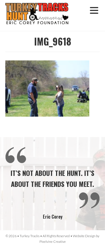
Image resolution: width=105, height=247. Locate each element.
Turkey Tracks (40, 15)
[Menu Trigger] (94, 9)
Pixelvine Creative (52, 241)
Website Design (84, 236)
